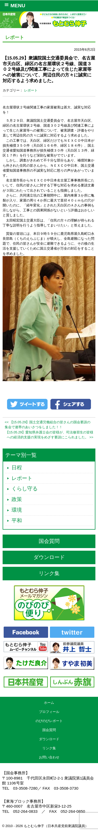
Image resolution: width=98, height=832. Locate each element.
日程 (16, 467)
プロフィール (49, 712)
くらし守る (24, 488)
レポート (31, 90)
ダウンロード (49, 557)
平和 (16, 520)
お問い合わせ (49, 757)
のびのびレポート (49, 721)
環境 (16, 510)
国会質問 (49, 541)
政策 (16, 499)
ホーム (49, 703)
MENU (14, 5)
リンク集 (49, 573)
